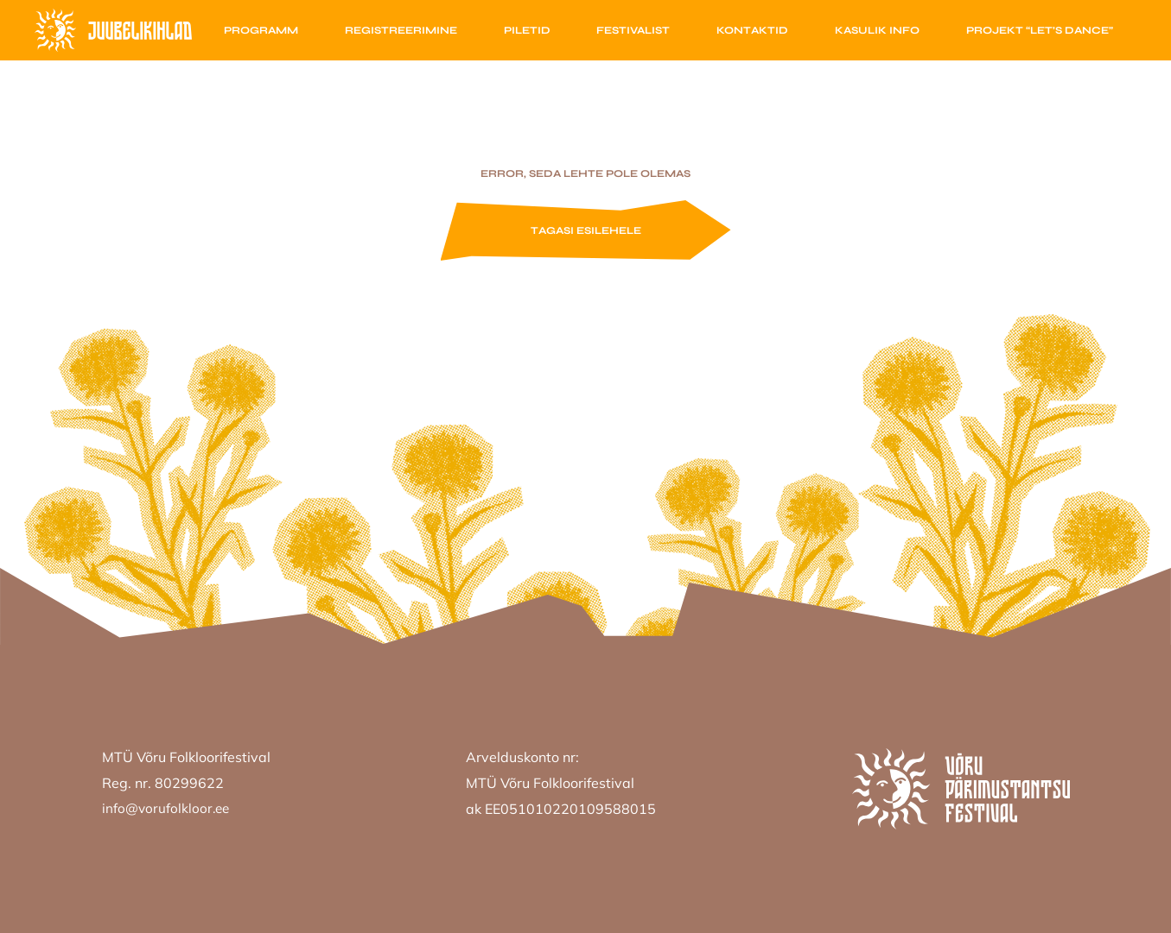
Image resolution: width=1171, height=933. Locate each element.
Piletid (527, 30)
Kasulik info (877, 30)
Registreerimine (401, 30)
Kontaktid (752, 30)
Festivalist (633, 30)
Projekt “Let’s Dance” (1039, 30)
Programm (261, 30)
